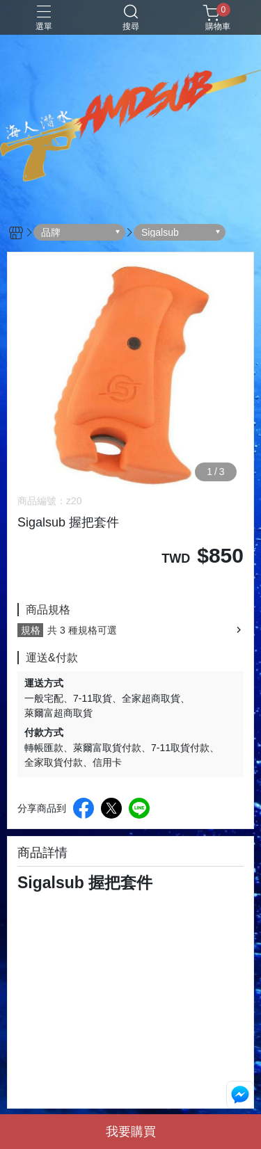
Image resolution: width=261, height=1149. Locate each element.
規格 (30, 630)
